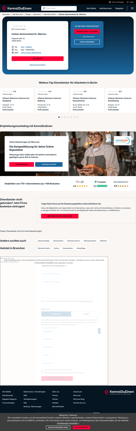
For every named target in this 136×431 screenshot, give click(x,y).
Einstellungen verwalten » (68, 423)
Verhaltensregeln (30, 399)
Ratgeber (119, 8)
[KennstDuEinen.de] (16, 8)
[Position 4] (68, 117)
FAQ (25, 403)
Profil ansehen (17, 109)
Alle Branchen (106, 8)
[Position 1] (59, 117)
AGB (25, 395)
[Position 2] (62, 117)
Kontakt (55, 403)
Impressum (77, 392)
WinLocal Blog (78, 399)
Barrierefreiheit (58, 406)
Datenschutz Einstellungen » (54, 265)
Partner (55, 399)
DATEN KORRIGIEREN (87, 42)
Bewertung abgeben (37, 65)
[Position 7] (77, 117)
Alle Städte (91, 8)
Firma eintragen (8, 403)
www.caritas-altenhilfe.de (31, 53)
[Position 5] (71, 117)
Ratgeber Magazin (9, 399)
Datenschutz (28, 392)
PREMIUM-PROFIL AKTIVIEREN (87, 31)
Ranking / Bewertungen (33, 406)
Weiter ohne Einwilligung (58, 427)
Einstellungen (40, 392)
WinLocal (76, 395)
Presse (55, 395)
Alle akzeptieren (81, 427)
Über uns (55, 392)
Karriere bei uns (79, 403)
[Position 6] (74, 117)
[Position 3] (65, 117)
